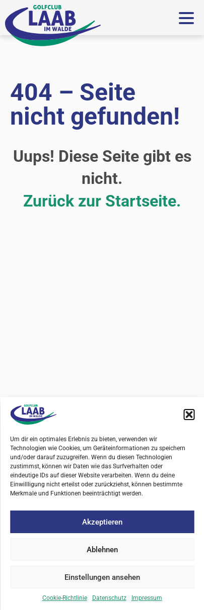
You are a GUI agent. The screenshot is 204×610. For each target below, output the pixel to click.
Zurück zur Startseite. (102, 201)
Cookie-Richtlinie (64, 597)
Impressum (146, 597)
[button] (189, 415)
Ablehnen (102, 549)
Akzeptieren (102, 522)
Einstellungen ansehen (102, 577)
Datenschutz (109, 597)
